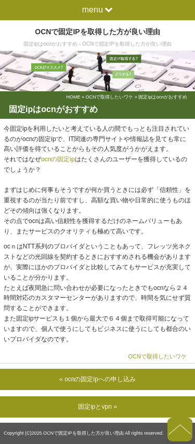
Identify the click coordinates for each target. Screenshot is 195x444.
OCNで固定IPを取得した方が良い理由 (97, 31)
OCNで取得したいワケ (109, 97)
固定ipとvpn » (97, 406)
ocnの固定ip (58, 159)
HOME (73, 97)
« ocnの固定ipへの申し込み (97, 379)
